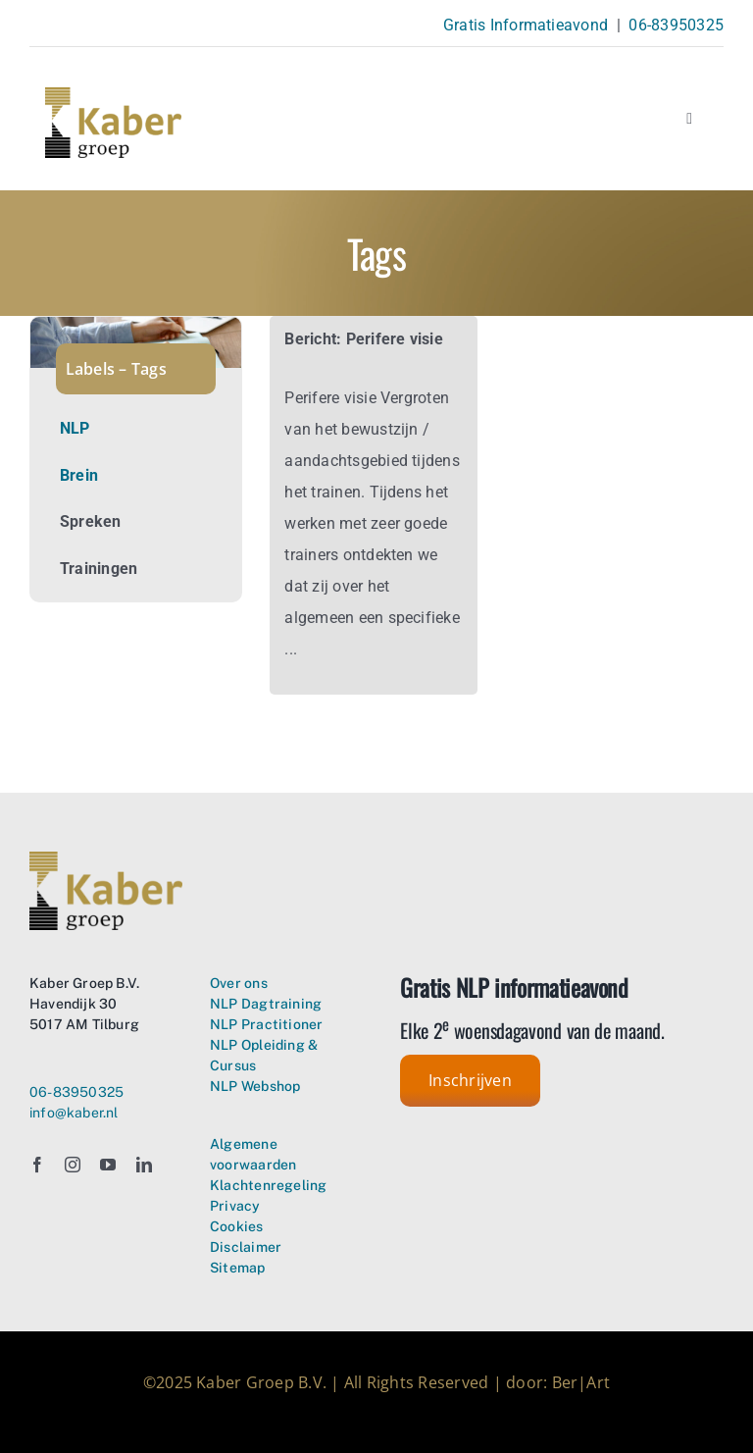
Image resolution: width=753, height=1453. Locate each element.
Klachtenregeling (268, 1185)
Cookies (236, 1226)
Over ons (239, 983)
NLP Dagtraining (266, 1004)
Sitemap (237, 1267)
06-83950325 (676, 25)
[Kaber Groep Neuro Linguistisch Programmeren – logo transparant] (113, 94)
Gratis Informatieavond (525, 25)
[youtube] (108, 1164)
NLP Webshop (255, 1086)
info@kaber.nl (74, 1112)
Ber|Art (581, 1382)
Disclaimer (245, 1247)
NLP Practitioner (266, 1024)
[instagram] (72, 1164)
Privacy (235, 1206)
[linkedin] (144, 1164)
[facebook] (37, 1164)
